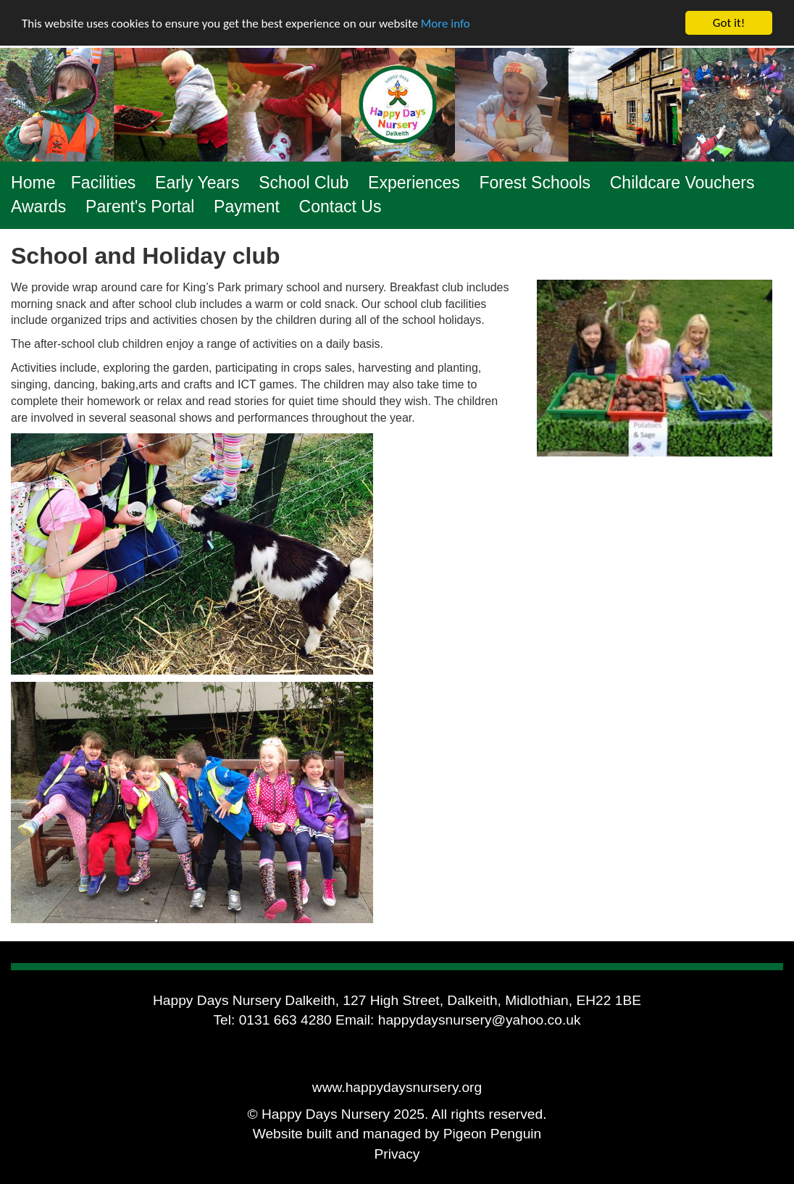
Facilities (103, 182)
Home (33, 182)
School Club (303, 182)
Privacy (397, 1154)
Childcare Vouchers (682, 182)
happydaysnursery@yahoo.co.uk (479, 1019)
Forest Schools (534, 182)
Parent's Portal (139, 205)
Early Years (197, 182)
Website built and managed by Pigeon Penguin (397, 1133)
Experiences (414, 182)
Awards (38, 205)
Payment (247, 205)
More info (445, 22)
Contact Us (340, 205)
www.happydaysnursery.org (397, 1086)
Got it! (729, 22)
